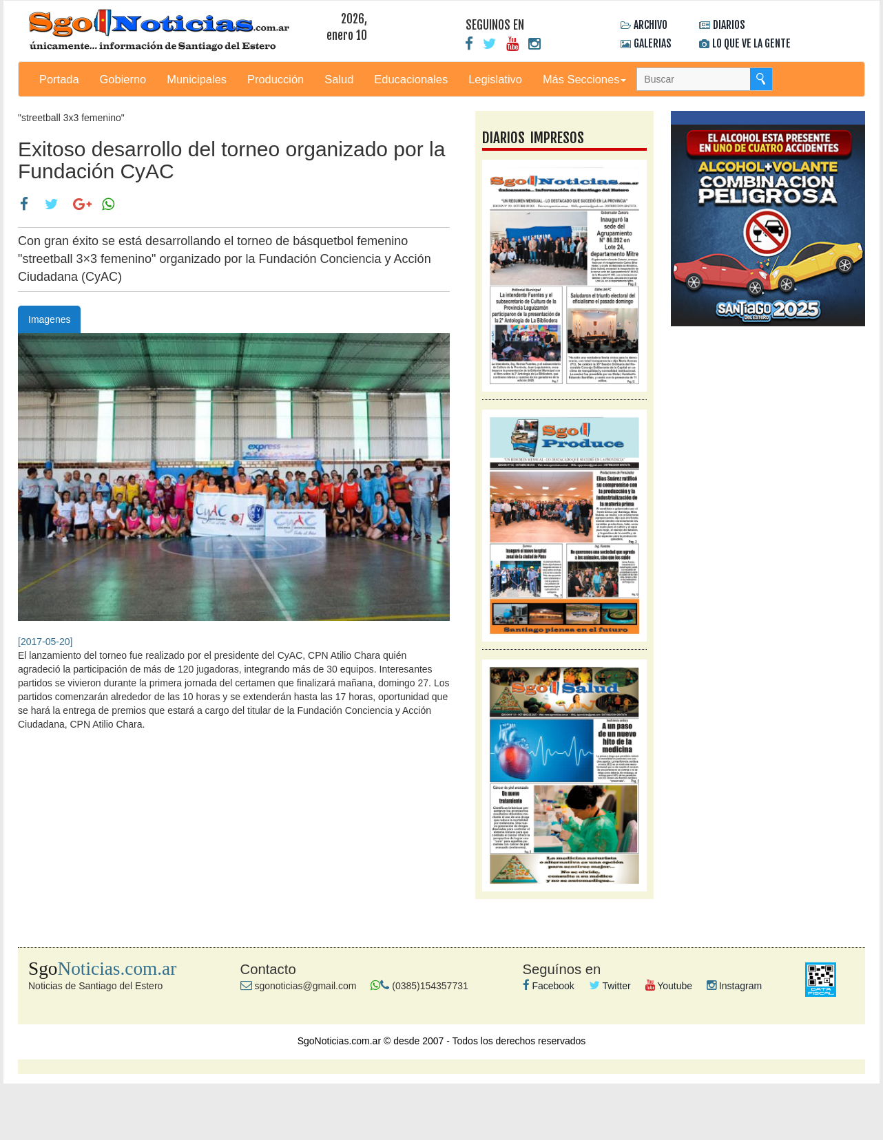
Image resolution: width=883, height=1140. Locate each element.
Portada (59, 79)
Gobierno (123, 79)
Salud (338, 79)
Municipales (197, 79)
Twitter (610, 985)
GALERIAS (653, 43)
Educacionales (411, 79)
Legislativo (495, 79)
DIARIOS (729, 25)
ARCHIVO (650, 25)
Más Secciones (584, 79)
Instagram (734, 985)
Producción (275, 79)
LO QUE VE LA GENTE (751, 43)
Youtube (669, 985)
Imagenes (49, 319)
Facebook (548, 985)
